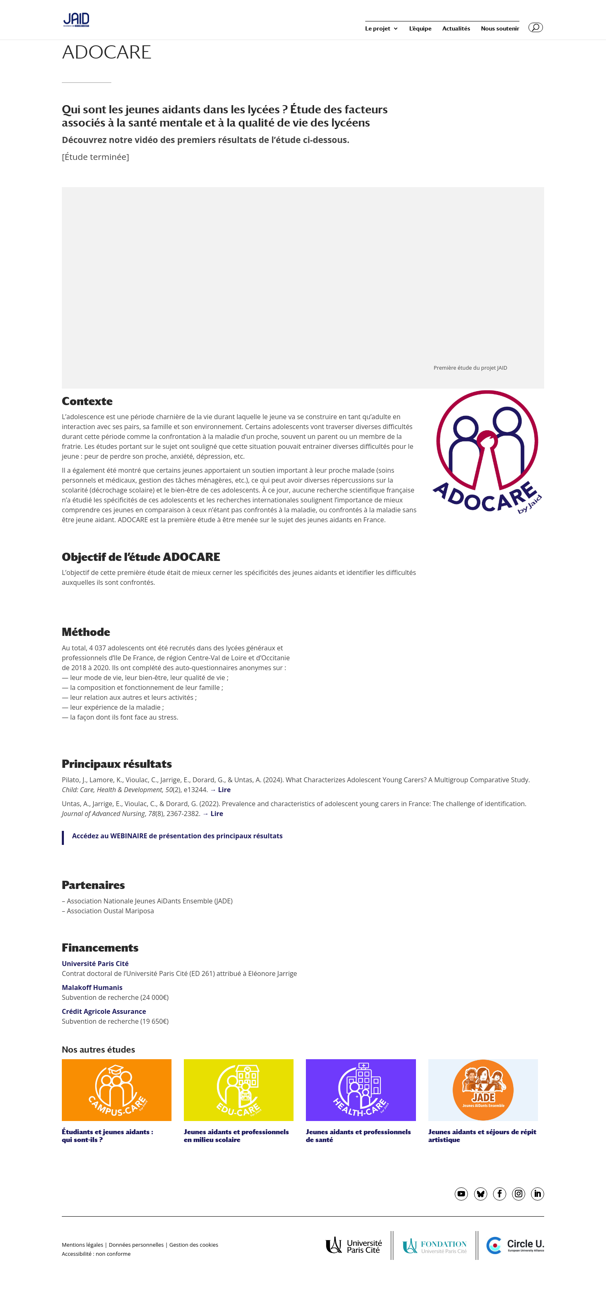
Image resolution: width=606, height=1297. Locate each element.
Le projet (377, 29)
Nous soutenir (500, 29)
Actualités (456, 29)
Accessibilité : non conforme (96, 1253)
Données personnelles (136, 1244)
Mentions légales (82, 1244)
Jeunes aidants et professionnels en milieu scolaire (236, 1136)
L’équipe (420, 29)
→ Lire (220, 789)
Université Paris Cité (95, 963)
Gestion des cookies (193, 1244)
